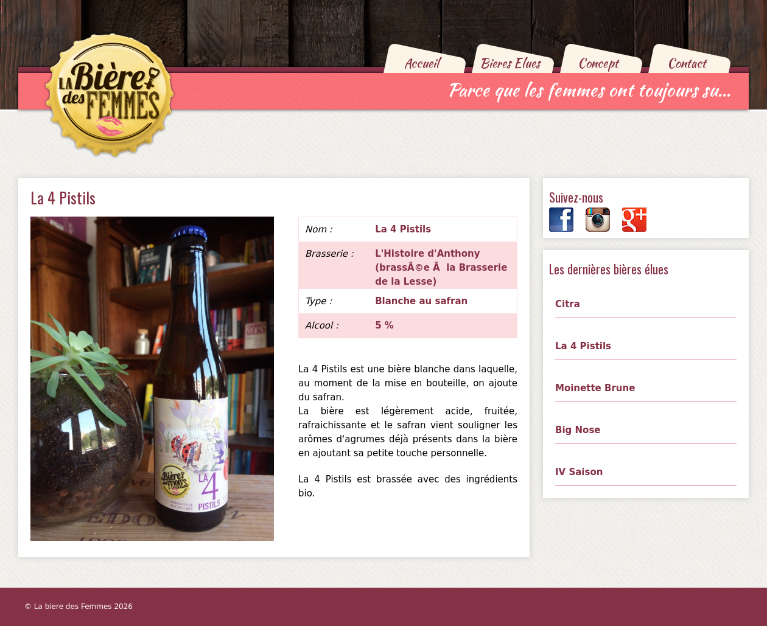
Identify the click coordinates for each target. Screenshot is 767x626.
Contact (686, 63)
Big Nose (578, 430)
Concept (598, 63)
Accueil (421, 63)
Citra (567, 304)
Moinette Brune (595, 388)
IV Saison (579, 472)
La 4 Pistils (583, 346)
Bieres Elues (510, 63)
